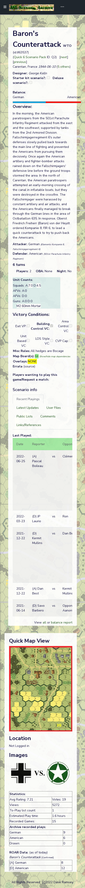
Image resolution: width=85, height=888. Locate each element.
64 (37, 356)
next (64, 57)
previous (20, 62)
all (44, 622)
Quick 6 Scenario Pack (30, 57)
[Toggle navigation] (60, 7)
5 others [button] (64, 67)
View (38, 622)
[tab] (28, 399)
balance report (61, 622)
